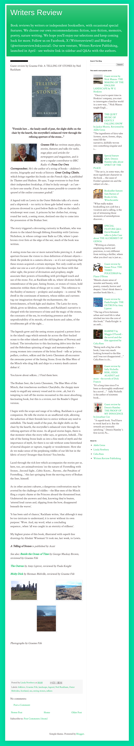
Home (47, 712)
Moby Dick (16, 574)
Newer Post (16, 712)
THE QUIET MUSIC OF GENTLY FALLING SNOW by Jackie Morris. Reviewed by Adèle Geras (108, 122)
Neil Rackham (61, 687)
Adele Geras (99, 445)
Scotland (24, 690)
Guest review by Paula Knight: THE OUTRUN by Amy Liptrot (114, 303)
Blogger (80, 734)
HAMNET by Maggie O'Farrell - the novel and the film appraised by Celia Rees (108, 337)
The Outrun (17, 566)
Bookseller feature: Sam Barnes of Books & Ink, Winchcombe (113, 195)
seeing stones (39, 690)
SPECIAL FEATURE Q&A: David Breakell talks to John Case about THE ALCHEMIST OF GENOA (108, 233)
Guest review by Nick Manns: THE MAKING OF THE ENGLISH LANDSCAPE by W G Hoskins (108, 83)
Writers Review (36, 12)
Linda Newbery (101, 449)
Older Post (76, 712)
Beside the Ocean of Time (34, 554)
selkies (49, 690)
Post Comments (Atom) (36, 718)
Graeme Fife (32, 687)
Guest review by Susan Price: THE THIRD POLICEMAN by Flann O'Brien (107, 270)
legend (51, 687)
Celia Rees (98, 454)
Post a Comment (22, 705)
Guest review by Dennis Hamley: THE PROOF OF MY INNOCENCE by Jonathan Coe (108, 410)
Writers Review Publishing (107, 458)
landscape (43, 687)
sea (31, 690)
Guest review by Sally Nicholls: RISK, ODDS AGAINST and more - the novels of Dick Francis (106, 374)
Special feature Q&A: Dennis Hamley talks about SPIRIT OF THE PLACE (108, 162)
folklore (21, 687)
